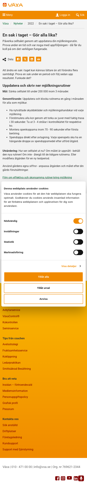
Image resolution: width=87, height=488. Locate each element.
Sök (79, 15)
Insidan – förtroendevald (17, 384)
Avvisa (43, 298)
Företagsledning (12, 437)
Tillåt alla (43, 276)
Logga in (62, 15)
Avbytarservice (11, 310)
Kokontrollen (10, 322)
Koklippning (10, 356)
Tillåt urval (43, 287)
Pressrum (8, 409)
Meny (9, 15)
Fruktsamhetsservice (15, 350)
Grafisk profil (10, 403)
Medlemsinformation (15, 390)
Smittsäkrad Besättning (17, 368)
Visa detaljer (68, 266)
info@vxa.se (42, 467)
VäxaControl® (11, 316)
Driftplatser (9, 431)
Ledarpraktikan (12, 362)
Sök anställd (10, 425)
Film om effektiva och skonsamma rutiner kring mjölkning (37, 177)
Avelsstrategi (10, 344)
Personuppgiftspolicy (15, 397)
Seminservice (11, 328)
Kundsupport (10, 443)
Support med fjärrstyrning (18, 449)
